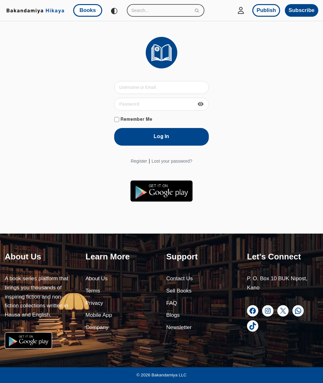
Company (97, 327)
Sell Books (178, 291)
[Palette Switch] (114, 11)
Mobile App (98, 315)
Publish (266, 10)
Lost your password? (171, 161)
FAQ (171, 303)
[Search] (158, 10)
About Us (96, 278)
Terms (92, 291)
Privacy (94, 303)
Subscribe (301, 10)
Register (139, 161)
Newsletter (178, 327)
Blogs (173, 315)
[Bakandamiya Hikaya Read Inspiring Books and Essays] (35, 10)
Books (87, 10)
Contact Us (179, 278)
